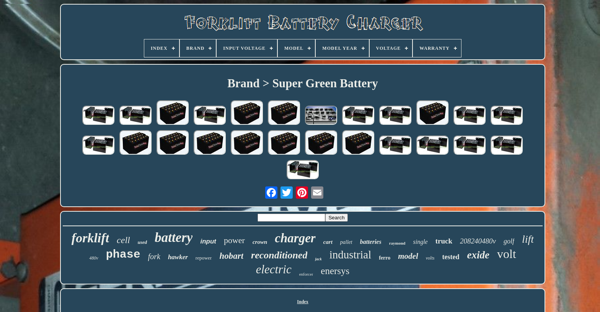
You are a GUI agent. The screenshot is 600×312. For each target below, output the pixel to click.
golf (509, 241)
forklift (90, 238)
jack (318, 259)
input (208, 241)
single (420, 241)
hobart (231, 256)
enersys (335, 271)
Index (302, 301)
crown (260, 242)
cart (328, 242)
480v (93, 258)
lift (528, 239)
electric (274, 269)
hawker (178, 257)
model (408, 256)
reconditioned (279, 255)
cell (123, 240)
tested (450, 257)
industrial (350, 254)
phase (123, 254)
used (142, 242)
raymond (397, 243)
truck (443, 241)
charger (295, 238)
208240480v (478, 241)
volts (430, 258)
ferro (384, 258)
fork (154, 256)
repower (204, 258)
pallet (346, 242)
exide (478, 255)
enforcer (306, 274)
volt (506, 254)
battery (173, 237)
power (234, 240)
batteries (371, 241)
